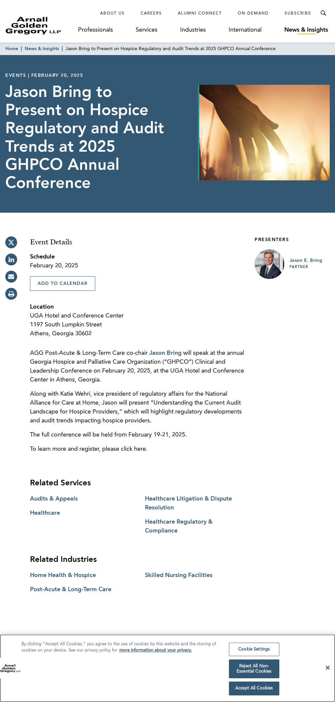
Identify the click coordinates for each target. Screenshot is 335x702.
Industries (193, 30)
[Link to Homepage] (40, 25)
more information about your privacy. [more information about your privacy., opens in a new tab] (155, 652)
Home (11, 48)
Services (146, 30)
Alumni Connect (200, 13)
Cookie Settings (254, 651)
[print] (11, 294)
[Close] (328, 669)
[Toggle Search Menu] (323, 13)
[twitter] (11, 242)
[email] (11, 277)
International (245, 30)
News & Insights (306, 30)
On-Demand (253, 13)
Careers (151, 13)
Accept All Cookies (254, 690)
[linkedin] (11, 259)
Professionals (95, 30)
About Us (112, 13)
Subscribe (298, 13)
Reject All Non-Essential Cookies (254, 670)
